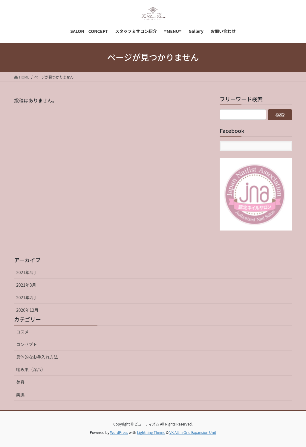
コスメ (22, 332)
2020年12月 (27, 310)
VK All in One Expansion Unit (192, 432)
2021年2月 (26, 297)
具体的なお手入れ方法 (37, 357)
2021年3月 (26, 285)
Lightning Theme (151, 432)
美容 (20, 382)
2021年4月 (26, 272)
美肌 (20, 394)
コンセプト (26, 344)
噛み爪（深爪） (30, 369)
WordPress (119, 432)
